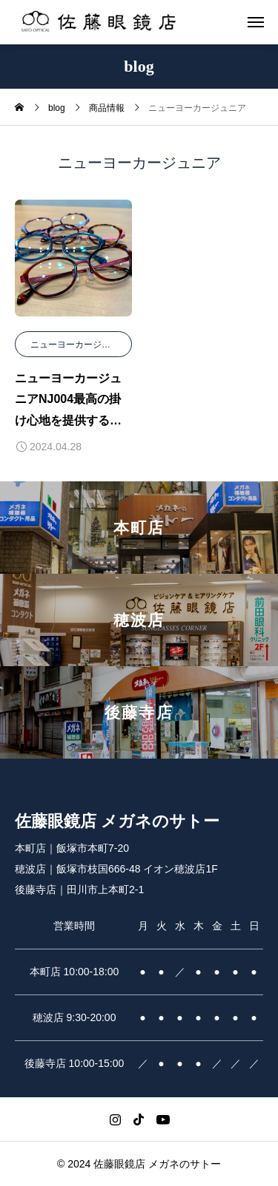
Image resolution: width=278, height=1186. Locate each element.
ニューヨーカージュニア (79, 344)
